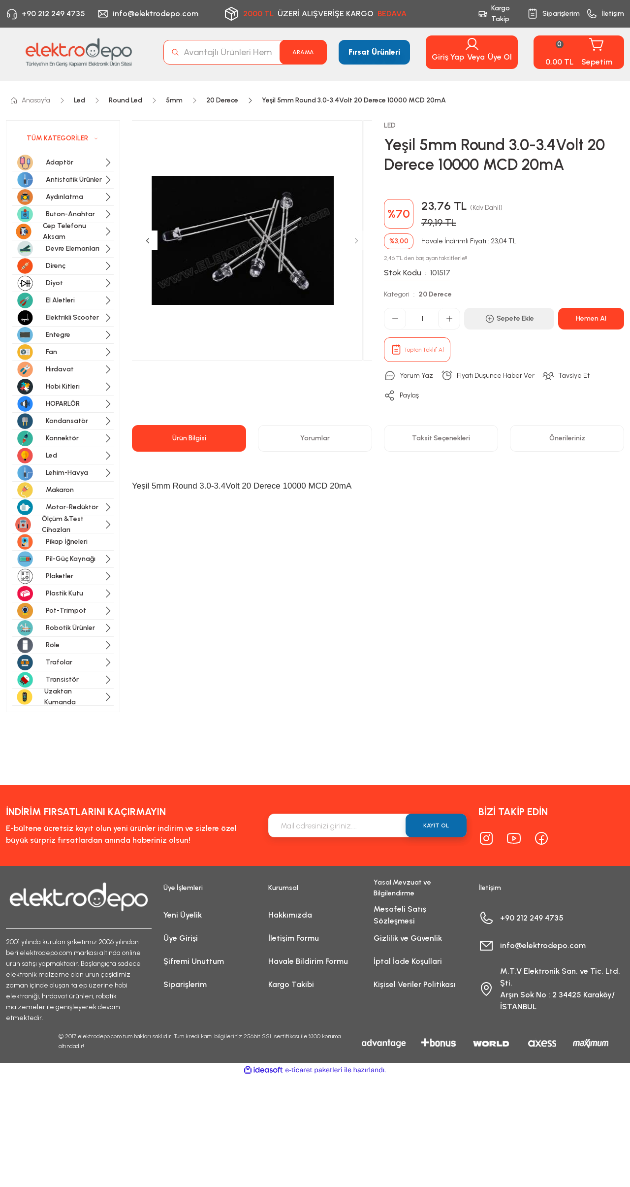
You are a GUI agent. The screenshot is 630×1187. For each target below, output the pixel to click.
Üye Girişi (180, 938)
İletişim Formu (293, 938)
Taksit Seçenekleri (441, 438)
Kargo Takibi (291, 984)
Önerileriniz (567, 438)
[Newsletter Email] (367, 825)
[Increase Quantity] (449, 318)
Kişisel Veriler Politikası (415, 984)
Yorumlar (315, 438)
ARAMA (303, 52)
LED (390, 125)
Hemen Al (591, 318)
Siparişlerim (185, 984)
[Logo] (79, 52)
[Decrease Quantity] (395, 318)
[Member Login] (472, 44)
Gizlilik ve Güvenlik (408, 938)
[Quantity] (422, 318)
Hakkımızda (290, 915)
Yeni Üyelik (182, 915)
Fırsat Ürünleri (374, 52)
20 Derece (435, 294)
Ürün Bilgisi (189, 438)
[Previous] (148, 240)
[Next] (356, 240)
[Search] (245, 52)
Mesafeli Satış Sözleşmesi (400, 914)
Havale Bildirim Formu (308, 961)
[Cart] (579, 52)
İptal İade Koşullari (408, 961)
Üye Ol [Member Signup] (500, 57)
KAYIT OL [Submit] (436, 825)
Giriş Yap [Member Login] (448, 57)
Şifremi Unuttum (193, 961)
